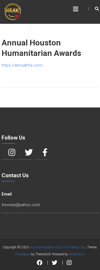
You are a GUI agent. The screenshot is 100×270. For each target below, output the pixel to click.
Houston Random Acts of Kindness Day (57, 247)
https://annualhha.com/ (22, 65)
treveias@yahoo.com (21, 204)
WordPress (76, 254)
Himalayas (22, 254)
